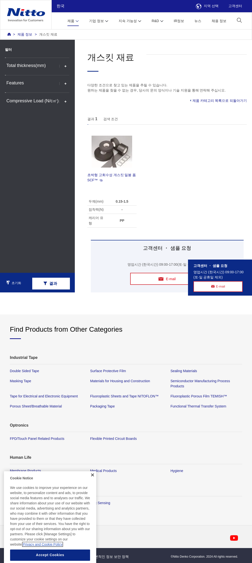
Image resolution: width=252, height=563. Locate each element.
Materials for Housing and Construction (120, 381)
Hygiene (177, 471)
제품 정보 (24, 34)
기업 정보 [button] (96, 21)
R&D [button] (155, 21)
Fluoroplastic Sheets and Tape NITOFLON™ (124, 396)
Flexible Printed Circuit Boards (113, 439)
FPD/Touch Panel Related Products (37, 439)
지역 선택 (207, 6)
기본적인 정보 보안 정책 (110, 557)
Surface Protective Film (108, 371)
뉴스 (197, 21)
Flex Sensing (100, 503)
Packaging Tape (102, 406)
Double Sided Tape (24, 371)
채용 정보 (219, 21)
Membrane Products (25, 471)
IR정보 (179, 21)
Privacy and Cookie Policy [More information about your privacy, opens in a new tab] (43, 552)
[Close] (92, 483)
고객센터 (235, 6)
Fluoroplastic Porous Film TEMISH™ (199, 396)
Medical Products (103, 471)
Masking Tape (20, 381)
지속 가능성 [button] (128, 21)
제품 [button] (70, 21)
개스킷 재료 (48, 34)
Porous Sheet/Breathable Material (36, 406)
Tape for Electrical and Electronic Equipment (44, 396)
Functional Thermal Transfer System (198, 406)
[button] (239, 20)
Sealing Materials (184, 371)
